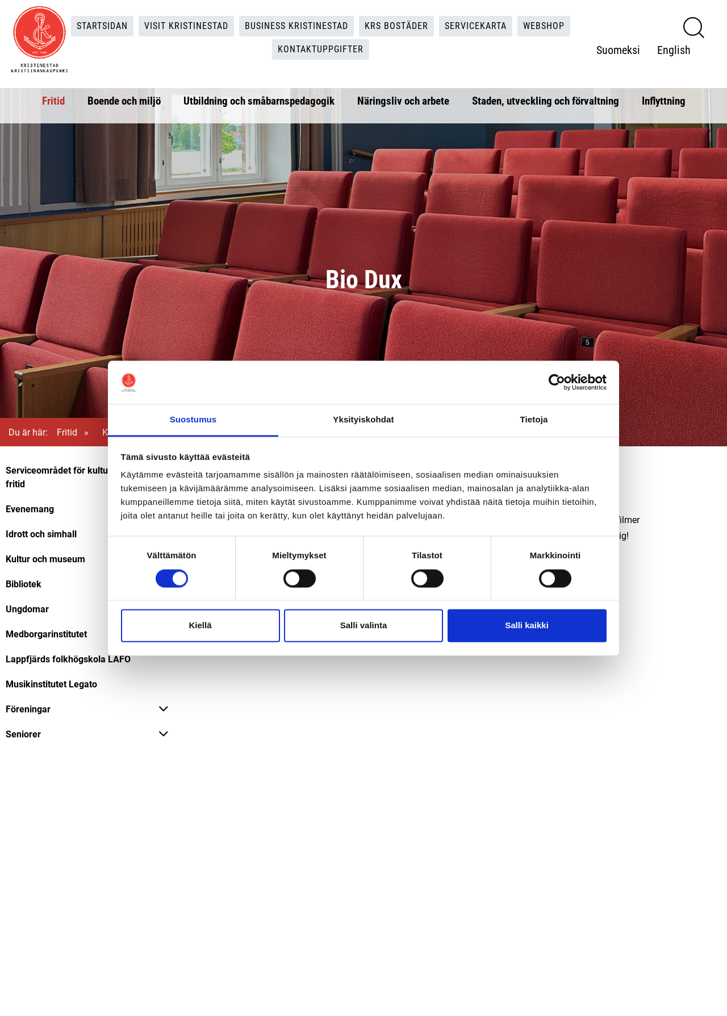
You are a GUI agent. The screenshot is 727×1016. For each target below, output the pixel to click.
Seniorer (23, 734)
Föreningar (28, 709)
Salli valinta (363, 626)
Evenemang (30, 509)
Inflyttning (664, 100)
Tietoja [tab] (534, 420)
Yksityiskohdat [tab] (363, 420)
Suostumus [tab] (193, 420)
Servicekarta (476, 26)
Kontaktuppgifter (321, 49)
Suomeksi (618, 49)
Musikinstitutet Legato (51, 684)
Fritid (53, 100)
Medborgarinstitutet (46, 634)
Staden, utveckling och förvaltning (545, 100)
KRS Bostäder (396, 26)
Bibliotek (23, 584)
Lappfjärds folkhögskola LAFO (68, 659)
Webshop (544, 26)
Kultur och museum (45, 559)
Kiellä (200, 626)
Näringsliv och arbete (403, 100)
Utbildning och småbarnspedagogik (259, 100)
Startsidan (102, 26)
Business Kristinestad (296, 26)
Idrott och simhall (41, 534)
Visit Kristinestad (186, 26)
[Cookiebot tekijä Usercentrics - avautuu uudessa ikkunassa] (557, 382)
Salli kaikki (527, 626)
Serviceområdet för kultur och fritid (67, 477)
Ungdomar (27, 609)
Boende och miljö (124, 100)
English (674, 49)
